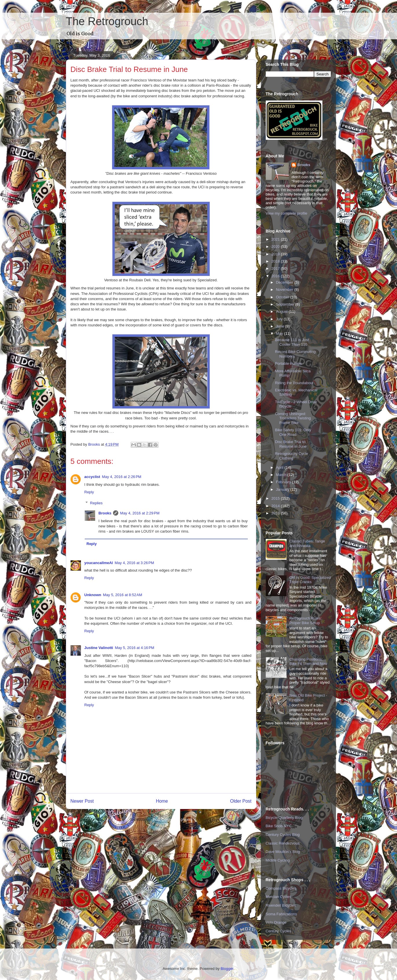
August (282, 311)
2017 (276, 268)
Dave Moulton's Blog (283, 851)
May (280, 333)
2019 (276, 254)
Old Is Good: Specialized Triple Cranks (310, 579)
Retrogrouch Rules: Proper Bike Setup (305, 620)
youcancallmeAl (98, 563)
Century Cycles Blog (283, 834)
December (285, 282)
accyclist (92, 477)
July (280, 319)
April (280, 467)
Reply (89, 492)
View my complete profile (286, 213)
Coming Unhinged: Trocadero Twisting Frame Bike (293, 418)
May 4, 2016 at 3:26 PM (134, 563)
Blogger (227, 968)
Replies (96, 503)
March (281, 475)
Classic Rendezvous (283, 843)
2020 (276, 246)
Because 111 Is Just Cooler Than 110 (292, 342)
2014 (276, 506)
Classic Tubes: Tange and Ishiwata (307, 543)
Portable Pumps (288, 363)
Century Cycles (278, 931)
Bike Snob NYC (279, 826)
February (284, 482)
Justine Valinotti (98, 648)
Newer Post (82, 801)
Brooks (105, 513)
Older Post (241, 801)
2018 (276, 261)
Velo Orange (276, 922)
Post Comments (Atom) (172, 819)
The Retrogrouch (107, 21)
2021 (276, 239)
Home (162, 801)
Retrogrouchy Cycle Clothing (291, 455)
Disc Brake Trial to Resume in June (290, 444)
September (285, 304)
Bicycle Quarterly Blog (284, 817)
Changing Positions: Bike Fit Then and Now (308, 661)
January (283, 489)
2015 (276, 498)
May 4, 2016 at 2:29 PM (139, 513)
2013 (276, 513)
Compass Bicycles (281, 888)
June (280, 326)
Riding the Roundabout (294, 383)
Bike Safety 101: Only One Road (293, 432)
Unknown (92, 595)
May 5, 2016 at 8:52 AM (122, 595)
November (285, 289)
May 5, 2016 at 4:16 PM (134, 648)
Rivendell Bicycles (281, 905)
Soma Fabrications (281, 914)
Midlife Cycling (278, 860)
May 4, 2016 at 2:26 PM (121, 477)
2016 (276, 276)
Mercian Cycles (278, 897)
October (283, 297)
